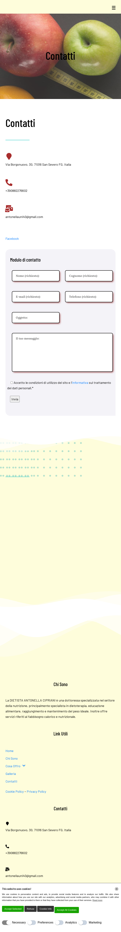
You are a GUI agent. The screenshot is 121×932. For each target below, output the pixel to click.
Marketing (95, 922)
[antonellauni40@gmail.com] (8, 208)
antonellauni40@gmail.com (24, 217)
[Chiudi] (116, 889)
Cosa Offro (15, 766)
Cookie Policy (14, 791)
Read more (97, 900)
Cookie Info (46, 908)
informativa (80, 383)
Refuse (30, 908)
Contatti (11, 781)
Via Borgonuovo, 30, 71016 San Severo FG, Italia (38, 164)
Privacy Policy (37, 791)
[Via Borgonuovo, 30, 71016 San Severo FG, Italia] (8, 156)
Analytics (71, 922)
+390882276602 (16, 191)
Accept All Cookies (67, 910)
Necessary (19, 922)
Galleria (10, 774)
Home (9, 751)
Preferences (45, 922)
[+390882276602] (8, 182)
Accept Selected (13, 908)
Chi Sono (11, 758)
